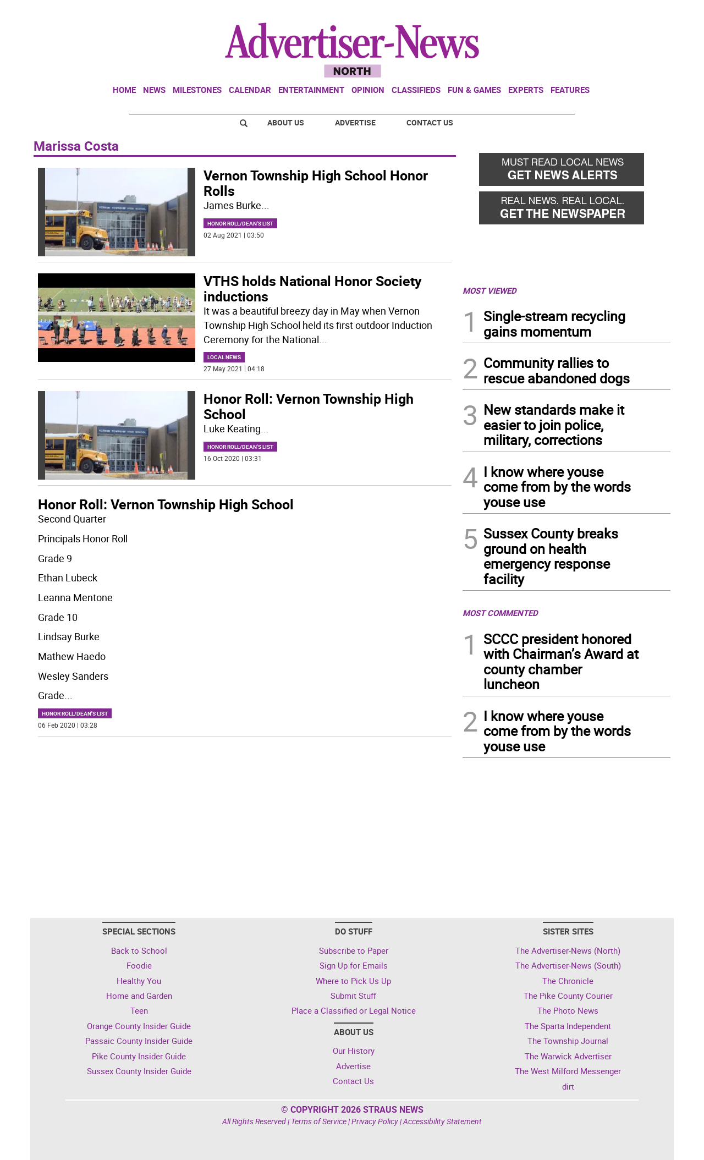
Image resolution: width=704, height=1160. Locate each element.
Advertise (355, 122)
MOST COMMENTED (500, 612)
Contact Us (429, 122)
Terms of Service (318, 1121)
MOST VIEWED (489, 290)
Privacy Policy (374, 1121)
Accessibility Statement (442, 1121)
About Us (285, 122)
